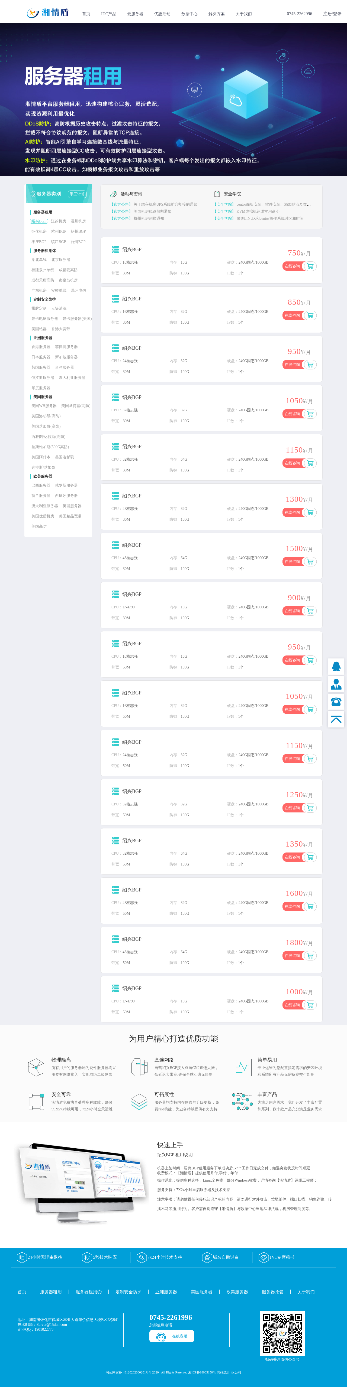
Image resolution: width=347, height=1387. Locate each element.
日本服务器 (40, 357)
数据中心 (189, 14)
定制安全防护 (128, 1292)
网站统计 (223, 1372)
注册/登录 (332, 13)
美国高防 (39, 526)
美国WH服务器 (44, 406)
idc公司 (236, 1372)
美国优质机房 (42, 516)
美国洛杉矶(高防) (45, 416)
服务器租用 (51, 1292)
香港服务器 (40, 347)
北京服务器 (60, 260)
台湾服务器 (64, 367)
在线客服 (179, 1336)
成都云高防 (68, 270)
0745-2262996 (299, 13)
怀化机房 (39, 231)
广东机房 (39, 290)
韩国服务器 (40, 367)
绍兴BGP (38, 221)
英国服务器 (72, 506)
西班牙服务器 (66, 496)
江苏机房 (58, 221)
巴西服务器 (40, 485)
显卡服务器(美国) (77, 319)
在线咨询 (292, 266)
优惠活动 (162, 14)
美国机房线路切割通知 (141, 211)
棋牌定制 (39, 308)
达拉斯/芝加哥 (43, 467)
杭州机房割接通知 (137, 219)
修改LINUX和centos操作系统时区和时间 (258, 219)
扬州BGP (78, 231)
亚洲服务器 (166, 1292)
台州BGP (77, 242)
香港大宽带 (60, 329)
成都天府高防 (42, 280)
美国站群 (39, 329)
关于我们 (244, 14)
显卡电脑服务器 (44, 319)
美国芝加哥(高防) (45, 426)
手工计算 (77, 194)
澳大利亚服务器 (72, 378)
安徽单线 (58, 290)
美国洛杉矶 (64, 457)
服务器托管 (273, 1292)
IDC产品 (108, 14)
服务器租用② (89, 1292)
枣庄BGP (38, 242)
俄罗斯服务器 (42, 378)
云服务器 (135, 14)
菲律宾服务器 (66, 347)
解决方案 (216, 14)
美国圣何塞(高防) (75, 406)
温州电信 (78, 290)
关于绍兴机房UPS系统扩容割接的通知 (153, 204)
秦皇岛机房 (68, 280)
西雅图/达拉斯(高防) (48, 437)
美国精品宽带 (70, 516)
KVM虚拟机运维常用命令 (246, 211)
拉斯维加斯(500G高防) (50, 447)
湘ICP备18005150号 (202, 1372)
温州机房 (78, 221)
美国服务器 (202, 1292)
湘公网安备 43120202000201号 (127, 1372)
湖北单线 (39, 260)
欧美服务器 (237, 1292)
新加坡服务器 (66, 357)
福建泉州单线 (42, 270)
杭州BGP (58, 231)
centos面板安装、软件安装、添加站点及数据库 (263, 204)
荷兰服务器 (40, 496)
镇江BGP (58, 242)
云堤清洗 (58, 308)
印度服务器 (40, 388)
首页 (86, 14)
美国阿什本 (40, 457)
